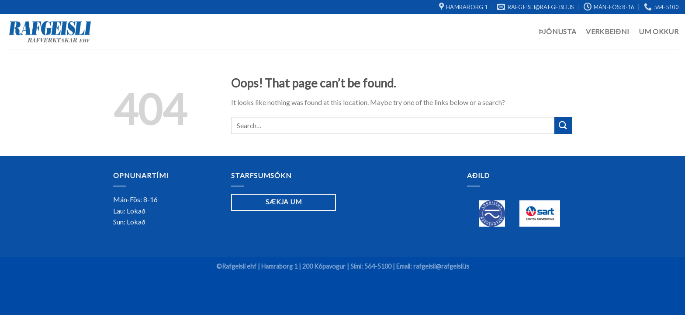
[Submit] (563, 125)
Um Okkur (658, 31)
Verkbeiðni (607, 31)
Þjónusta (558, 31)
